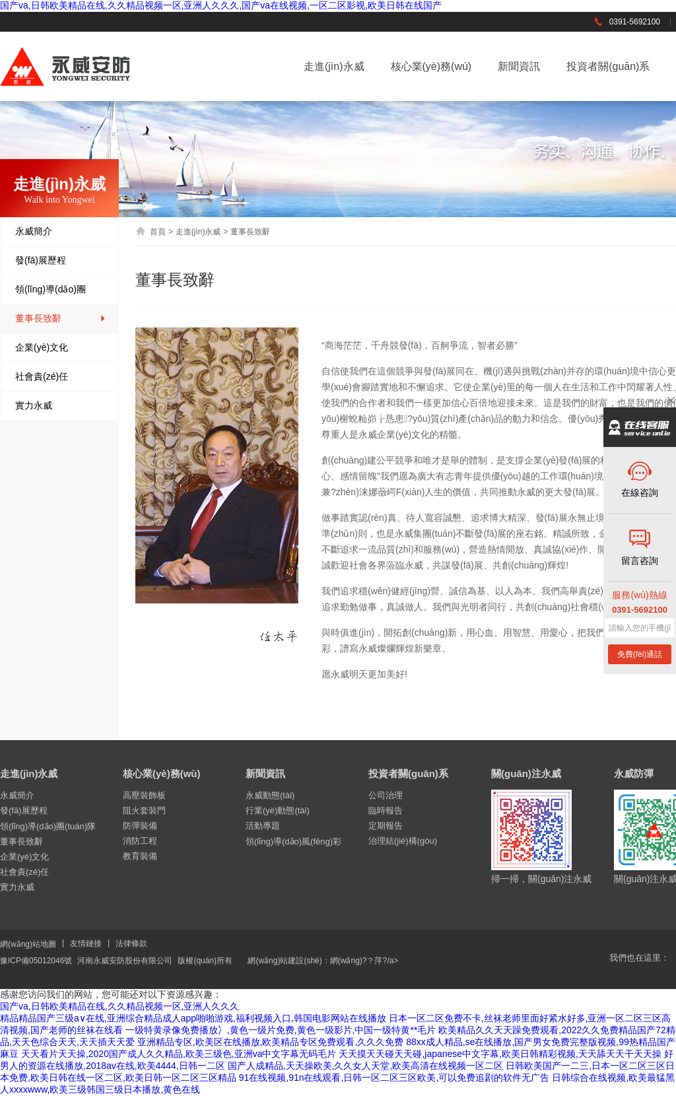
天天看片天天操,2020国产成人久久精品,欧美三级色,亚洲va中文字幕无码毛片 (179, 1053)
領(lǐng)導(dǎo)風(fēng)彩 (293, 841)
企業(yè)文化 (60, 347)
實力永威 (60, 406)
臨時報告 (385, 810)
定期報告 (385, 826)
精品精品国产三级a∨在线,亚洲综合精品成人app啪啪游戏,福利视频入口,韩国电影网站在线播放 (193, 1018)
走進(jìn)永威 (334, 66)
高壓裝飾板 (144, 795)
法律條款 (131, 943)
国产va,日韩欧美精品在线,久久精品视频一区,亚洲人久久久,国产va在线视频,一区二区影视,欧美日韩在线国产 (221, 5)
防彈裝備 (140, 826)
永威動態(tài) (270, 795)
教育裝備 (140, 856)
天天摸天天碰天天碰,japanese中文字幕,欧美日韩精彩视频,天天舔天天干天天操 (500, 1053)
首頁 (150, 231)
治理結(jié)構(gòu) (402, 841)
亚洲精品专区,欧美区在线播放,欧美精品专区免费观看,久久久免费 (270, 1042)
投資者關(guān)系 (608, 66)
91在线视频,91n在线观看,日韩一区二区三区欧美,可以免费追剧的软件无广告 (394, 1077)
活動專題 (263, 826)
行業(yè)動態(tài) (278, 810)
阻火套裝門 (144, 810)
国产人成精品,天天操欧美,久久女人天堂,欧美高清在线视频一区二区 (366, 1065)
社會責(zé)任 (60, 376)
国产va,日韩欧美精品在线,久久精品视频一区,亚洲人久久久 (119, 1006)
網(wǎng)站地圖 (28, 944)
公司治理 (385, 795)
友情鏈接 (86, 943)
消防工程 (140, 841)
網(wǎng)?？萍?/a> (364, 960)
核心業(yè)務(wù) (431, 66)
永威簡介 (60, 231)
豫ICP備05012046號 (36, 960)
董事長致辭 (60, 318)
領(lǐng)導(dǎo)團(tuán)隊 (60, 299)
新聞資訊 (519, 66)
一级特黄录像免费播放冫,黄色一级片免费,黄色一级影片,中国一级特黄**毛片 (280, 1030)
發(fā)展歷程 (60, 260)
